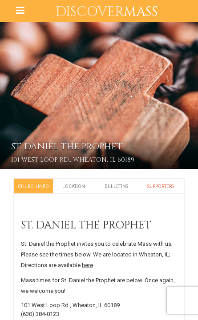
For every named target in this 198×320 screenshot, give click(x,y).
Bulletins (116, 186)
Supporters (160, 186)
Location (73, 186)
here (87, 265)
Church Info (33, 186)
